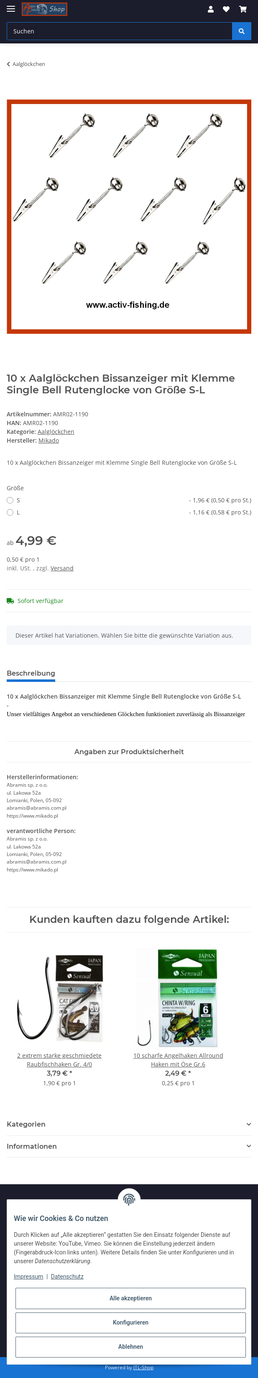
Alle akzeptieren (131, 1298)
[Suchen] (119, 31)
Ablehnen (130, 1346)
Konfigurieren (130, 1322)
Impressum (28, 1276)
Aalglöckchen (56, 432)
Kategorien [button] (26, 1124)
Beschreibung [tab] (31, 673)
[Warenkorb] (243, 9)
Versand (62, 568)
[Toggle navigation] (11, 5)
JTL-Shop (143, 1367)
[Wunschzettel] (226, 9)
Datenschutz (67, 1276)
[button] (210, 9)
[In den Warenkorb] (13, 90)
